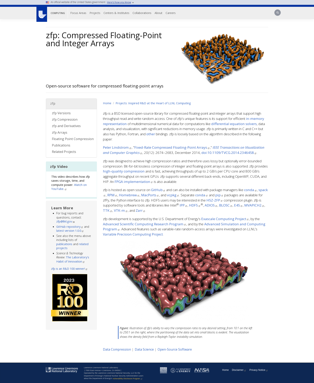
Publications (61, 145)
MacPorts (150, 195)
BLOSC (225, 205)
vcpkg (173, 195)
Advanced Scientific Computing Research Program (144, 224)
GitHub (158, 189)
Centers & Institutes (116, 13)
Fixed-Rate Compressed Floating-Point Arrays (172, 147)
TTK (107, 210)
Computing (58, 13)
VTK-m (121, 210)
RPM (112, 195)
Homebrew (129, 195)
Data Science (144, 349)
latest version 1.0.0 (70, 231)
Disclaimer (239, 370)
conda (250, 189)
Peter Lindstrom (117, 147)
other (150, 134)
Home (107, 103)
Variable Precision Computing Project (133, 234)
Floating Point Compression (73, 139)
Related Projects (64, 151)
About (158, 13)
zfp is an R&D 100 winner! (69, 269)
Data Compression (117, 349)
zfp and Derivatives (66, 126)
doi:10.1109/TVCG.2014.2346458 (229, 152)
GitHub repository (69, 227)
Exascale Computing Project (225, 219)
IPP (183, 205)
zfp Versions (61, 113)
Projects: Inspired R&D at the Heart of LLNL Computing (153, 103)
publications (64, 244)
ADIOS (211, 205)
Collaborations (142, 13)
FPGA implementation (134, 181)
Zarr (140, 210)
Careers (171, 13)
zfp (52, 103)
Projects (95, 13)
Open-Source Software (175, 349)
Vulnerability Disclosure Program (128, 379)
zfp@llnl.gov (65, 221)
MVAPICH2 (254, 205)
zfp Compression (64, 119)
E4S (238, 205)
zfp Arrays (59, 132)
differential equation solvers (234, 123)
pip (219, 195)
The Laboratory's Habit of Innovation (72, 259)
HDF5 (195, 205)
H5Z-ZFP (214, 200)
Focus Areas (78, 13)
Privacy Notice (259, 370)
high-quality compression (124, 171)
